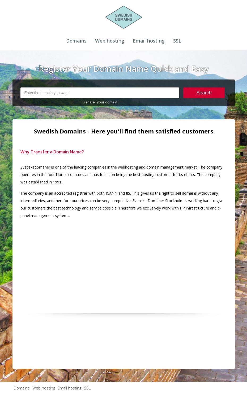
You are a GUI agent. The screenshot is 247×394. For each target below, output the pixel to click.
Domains (76, 40)
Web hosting (109, 40)
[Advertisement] (123, 260)
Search (203, 92)
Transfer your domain (99, 102)
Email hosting (149, 40)
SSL (177, 40)
